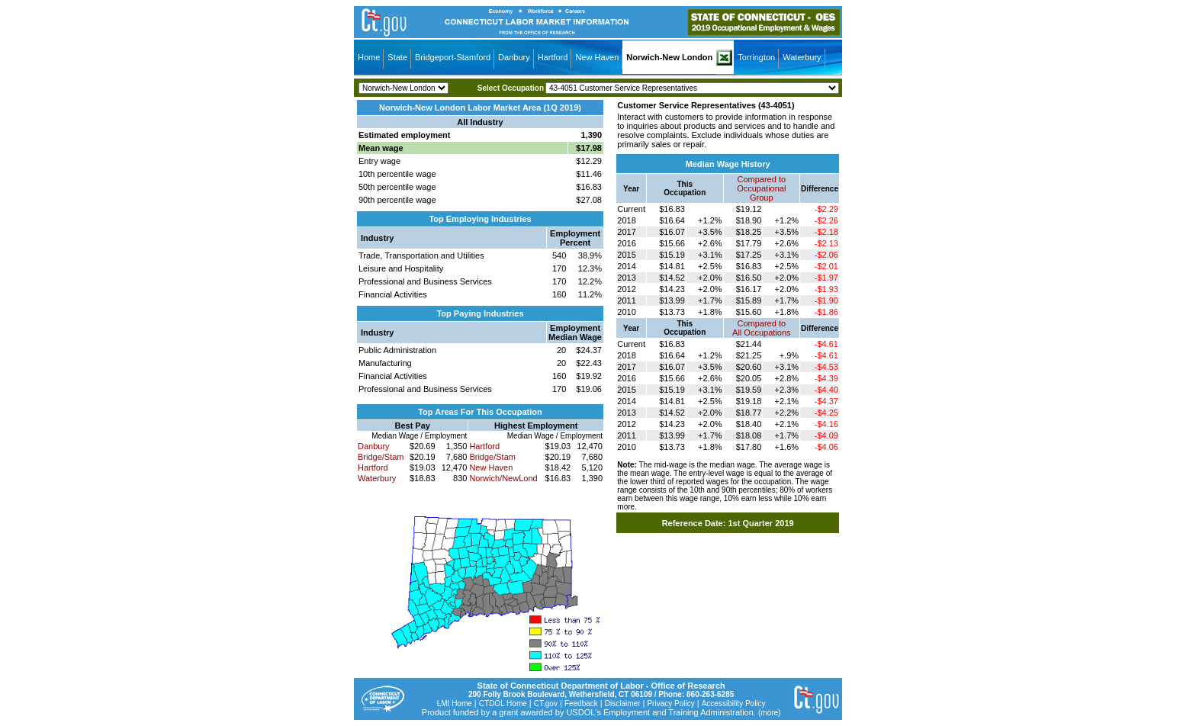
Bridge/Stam (381, 456)
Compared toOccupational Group (761, 188)
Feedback (581, 703)
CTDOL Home (503, 703)
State (397, 57)
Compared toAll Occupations (761, 328)
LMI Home (454, 703)
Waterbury (802, 57)
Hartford (553, 57)
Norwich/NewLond (503, 478)
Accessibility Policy (734, 703)
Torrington (756, 57)
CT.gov (546, 703)
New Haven (597, 57)
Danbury (514, 57)
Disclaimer (623, 703)
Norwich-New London (669, 57)
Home (369, 57)
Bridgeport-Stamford (452, 57)
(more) (769, 712)
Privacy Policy (670, 703)
